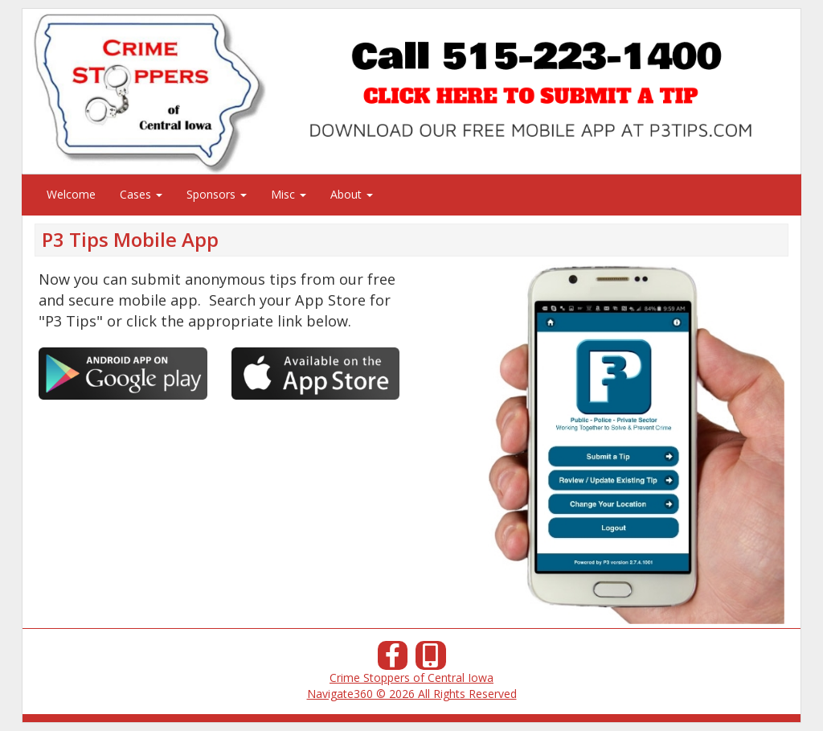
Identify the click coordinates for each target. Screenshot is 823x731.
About (351, 194)
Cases (141, 194)
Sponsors (216, 194)
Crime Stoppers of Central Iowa (411, 677)
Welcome (71, 194)
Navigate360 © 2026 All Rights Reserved (412, 693)
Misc (288, 194)
